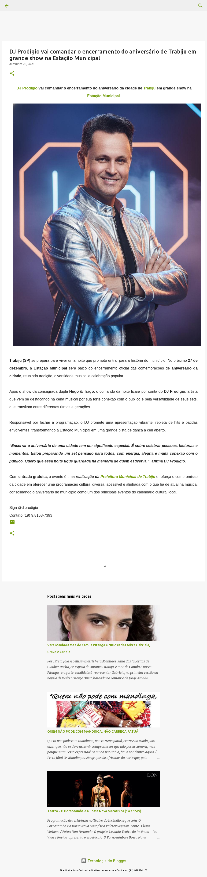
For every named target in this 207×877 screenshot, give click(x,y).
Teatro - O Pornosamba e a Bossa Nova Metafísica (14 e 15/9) (94, 811)
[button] (12, 73)
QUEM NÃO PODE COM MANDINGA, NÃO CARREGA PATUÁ (92, 731)
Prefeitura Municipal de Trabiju (127, 477)
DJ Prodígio (26, 88)
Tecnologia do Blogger (103, 861)
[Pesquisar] (19, 5)
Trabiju (149, 88)
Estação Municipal (103, 96)
